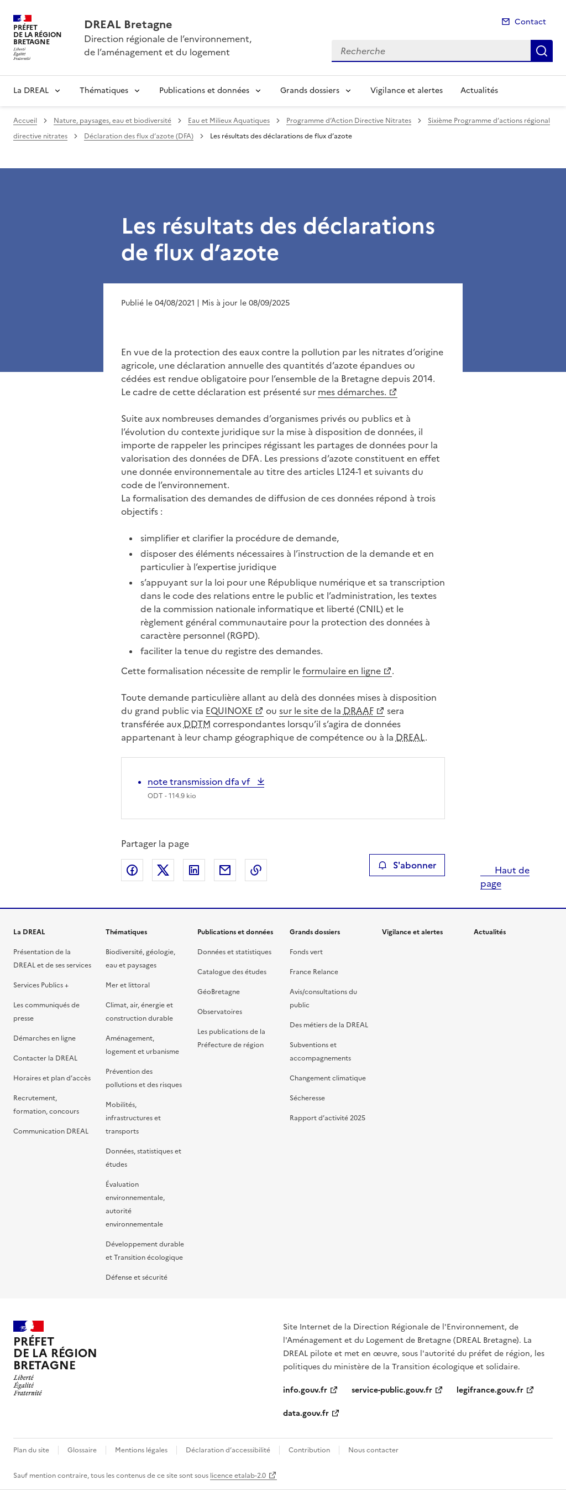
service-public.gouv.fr (392, 1390)
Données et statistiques (234, 952)
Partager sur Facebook (132, 870)
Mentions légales (141, 1450)
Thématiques (104, 90)
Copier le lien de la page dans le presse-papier (256, 870)
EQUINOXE (229, 710)
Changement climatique (328, 1078)
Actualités (479, 90)
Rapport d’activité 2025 (327, 1118)
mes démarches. (352, 392)
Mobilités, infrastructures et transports (133, 1118)
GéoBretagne (218, 992)
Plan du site (31, 1450)
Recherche (542, 51)
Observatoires (219, 1012)
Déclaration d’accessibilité (228, 1450)
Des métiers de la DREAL (329, 1025)
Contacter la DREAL (45, 1058)
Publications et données (204, 90)
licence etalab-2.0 (238, 1476)
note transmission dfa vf (200, 781)
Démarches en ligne (44, 1038)
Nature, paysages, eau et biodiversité (112, 121)
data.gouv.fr (306, 1413)
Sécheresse (307, 1098)
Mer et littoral (128, 985)
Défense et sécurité (136, 1277)
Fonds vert (306, 952)
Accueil (25, 121)
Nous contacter (373, 1450)
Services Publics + (41, 985)
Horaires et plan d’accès (52, 1078)
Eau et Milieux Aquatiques (229, 121)
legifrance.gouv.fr (490, 1390)
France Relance (314, 972)
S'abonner (407, 865)
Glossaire (82, 1450)
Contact (530, 22)
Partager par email (225, 870)
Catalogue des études (231, 972)
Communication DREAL (50, 1131)
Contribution (309, 1450)
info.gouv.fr (305, 1390)
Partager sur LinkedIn (194, 870)
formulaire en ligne (341, 670)
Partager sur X (163, 870)
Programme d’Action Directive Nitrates (348, 121)
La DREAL (31, 90)
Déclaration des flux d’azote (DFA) (138, 136)
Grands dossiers (309, 90)
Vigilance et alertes (406, 90)
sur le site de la (326, 710)
